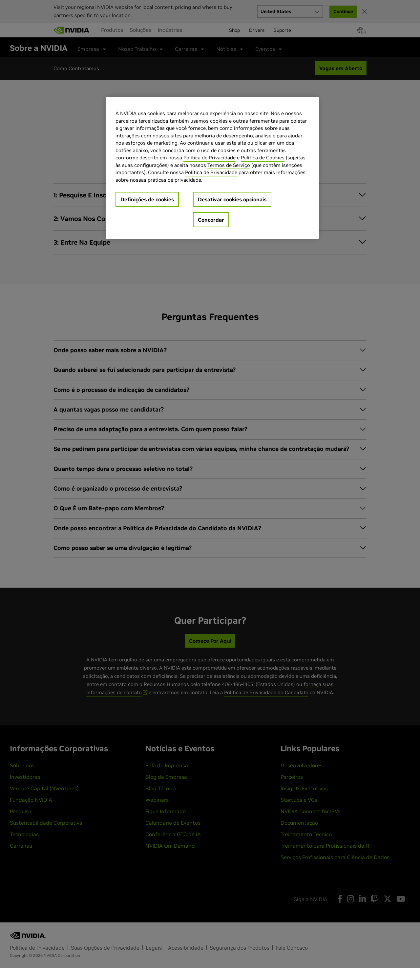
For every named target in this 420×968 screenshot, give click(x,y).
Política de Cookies (262, 157)
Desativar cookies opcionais (232, 199)
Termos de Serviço (228, 165)
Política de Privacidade (209, 157)
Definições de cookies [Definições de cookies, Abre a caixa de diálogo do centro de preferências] (147, 199)
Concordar (211, 219)
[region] (212, 168)
